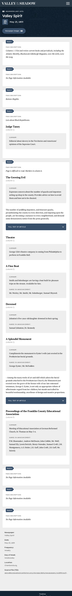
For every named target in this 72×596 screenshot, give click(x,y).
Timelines (42, 591)
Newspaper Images (14, 31)
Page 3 (9, 90)
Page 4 (9, 111)
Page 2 (9, 69)
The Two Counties (45, 594)
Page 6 (9, 468)
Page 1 (9, 42)
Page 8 (9, 510)
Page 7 (9, 489)
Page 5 (9, 162)
